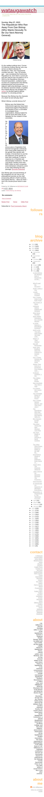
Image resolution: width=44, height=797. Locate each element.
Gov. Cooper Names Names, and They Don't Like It (37, 404)
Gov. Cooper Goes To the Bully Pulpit (37, 298)
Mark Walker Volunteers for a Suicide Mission (37, 319)
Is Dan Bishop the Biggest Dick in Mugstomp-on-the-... (37, 276)
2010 (33, 532)
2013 (33, 526)
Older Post (24, 202)
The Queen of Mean (37, 303)
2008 (33, 536)
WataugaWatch (19, 10)
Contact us (39, 568)
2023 (33, 250)
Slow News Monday (36, 313)
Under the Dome (39, 606)
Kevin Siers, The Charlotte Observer (37, 467)
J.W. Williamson (37, 787)
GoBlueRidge (38, 572)
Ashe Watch (38, 559)
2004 (33, 544)
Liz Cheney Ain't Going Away (37, 390)
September (36, 261)
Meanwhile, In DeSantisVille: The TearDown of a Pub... (37, 495)
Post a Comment (6, 198)
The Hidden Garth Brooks (36, 379)
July (34, 267)
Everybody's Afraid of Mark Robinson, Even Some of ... (37, 458)
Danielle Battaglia (18, 169)
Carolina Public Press (38, 566)
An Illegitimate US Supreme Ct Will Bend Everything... (37, 487)
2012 (33, 528)
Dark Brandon (37, 481)
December (36, 252)
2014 (33, 524)
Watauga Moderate (39, 613)
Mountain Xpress (39, 579)
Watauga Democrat (39, 609)
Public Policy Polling (38, 592)
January (36, 506)
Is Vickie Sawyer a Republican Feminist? (37, 326)
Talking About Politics (38, 603)
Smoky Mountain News (39, 599)
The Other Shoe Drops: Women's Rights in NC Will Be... (37, 448)
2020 (33, 512)
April (35, 500)
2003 (33, 546)
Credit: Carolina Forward (36, 293)
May (34, 271)
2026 (33, 244)
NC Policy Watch (39, 582)
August (35, 265)
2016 (33, 520)
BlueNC (40, 564)
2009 (33, 534)
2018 (33, 516)
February (36, 504)
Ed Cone (39, 570)
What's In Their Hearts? (36, 340)
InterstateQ (38, 577)
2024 (33, 248)
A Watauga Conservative (38, 556)
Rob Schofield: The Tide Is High (37, 384)
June (35, 269)
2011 (33, 530)
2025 (33, 246)
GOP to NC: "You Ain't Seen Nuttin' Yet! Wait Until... (37, 333)
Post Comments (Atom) (19, 206)
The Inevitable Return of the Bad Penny (37, 396)
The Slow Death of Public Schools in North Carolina (37, 436)
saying (4, 91)
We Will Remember (37, 344)
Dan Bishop (18, 190)
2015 (33, 522)
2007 (33, 538)
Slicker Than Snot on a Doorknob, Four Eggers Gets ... (37, 367)
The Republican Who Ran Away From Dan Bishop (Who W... (37, 413)
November (36, 256)
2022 (33, 508)
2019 (33, 514)
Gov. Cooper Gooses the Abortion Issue (37, 360)
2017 (33, 518)
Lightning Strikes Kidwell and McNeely (37, 308)
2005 (33, 542)
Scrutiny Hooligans (39, 595)
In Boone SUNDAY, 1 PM (37, 374)
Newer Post (5, 202)
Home (15, 202)
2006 (33, 540)
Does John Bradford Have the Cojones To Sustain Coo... (37, 351)
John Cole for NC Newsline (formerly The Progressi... (37, 475)
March (35, 502)
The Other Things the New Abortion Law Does (37, 427)
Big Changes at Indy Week (37, 420)
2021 (33, 510)
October (36, 259)
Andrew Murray (10, 190)
